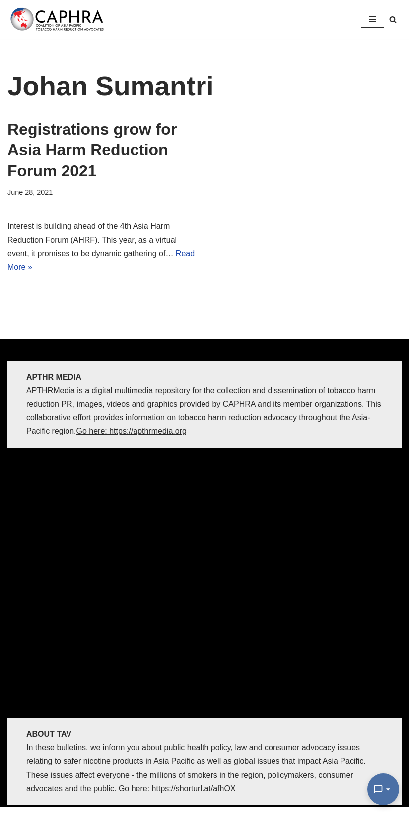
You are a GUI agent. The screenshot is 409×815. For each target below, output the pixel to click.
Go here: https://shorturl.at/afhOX (177, 788)
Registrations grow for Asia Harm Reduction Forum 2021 (92, 150)
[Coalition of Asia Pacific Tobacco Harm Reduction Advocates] (59, 19)
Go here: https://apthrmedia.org (131, 431)
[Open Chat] (383, 789)
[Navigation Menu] (372, 19)
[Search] (393, 19)
